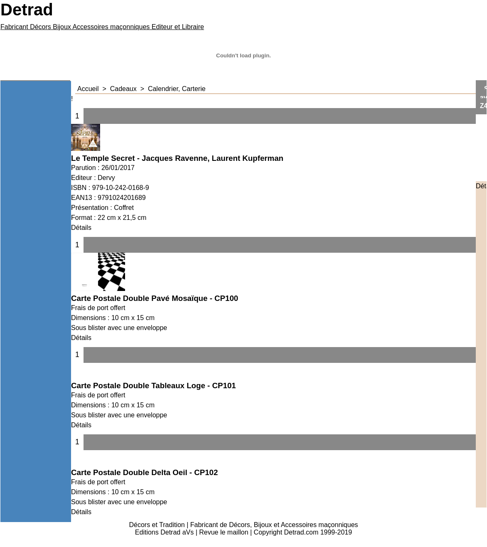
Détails (81, 227)
